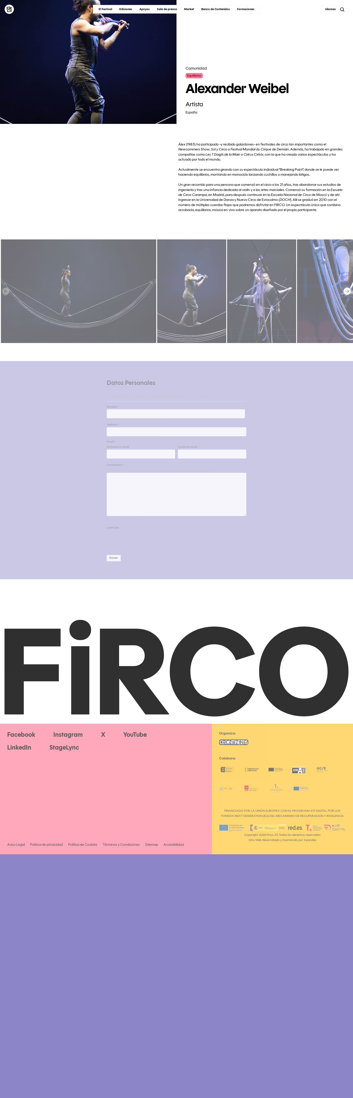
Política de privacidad (46, 844)
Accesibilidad (173, 844)
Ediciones (125, 9)
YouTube (135, 735)
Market (189, 9)
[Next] (347, 291)
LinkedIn (19, 747)
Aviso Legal (16, 844)
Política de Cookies (82, 844)
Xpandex (310, 840)
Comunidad (196, 68)
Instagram (68, 735)
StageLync (64, 747)
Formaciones (245, 9)
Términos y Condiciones (121, 844)
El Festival (105, 9)
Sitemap (151, 844)
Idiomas (330, 9)
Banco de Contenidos (215, 9)
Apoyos (144, 9)
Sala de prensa (167, 9)
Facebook (21, 735)
